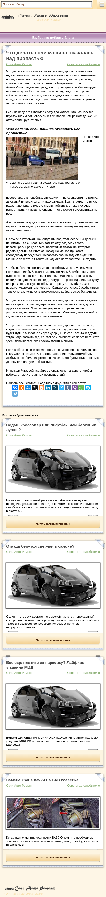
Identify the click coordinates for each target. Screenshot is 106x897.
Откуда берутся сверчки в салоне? (40, 546)
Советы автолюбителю (83, 64)
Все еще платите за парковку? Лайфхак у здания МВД (45, 665)
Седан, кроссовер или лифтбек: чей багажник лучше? (51, 427)
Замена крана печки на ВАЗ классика (42, 780)
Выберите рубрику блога (53, 37)
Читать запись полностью (53, 523)
